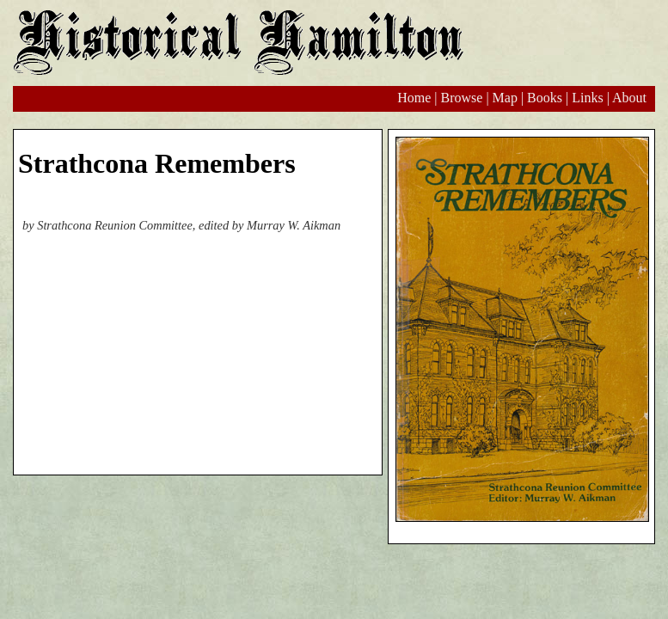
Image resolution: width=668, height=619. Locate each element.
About (629, 97)
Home (414, 97)
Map (505, 97)
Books (544, 97)
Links (587, 97)
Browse (461, 97)
